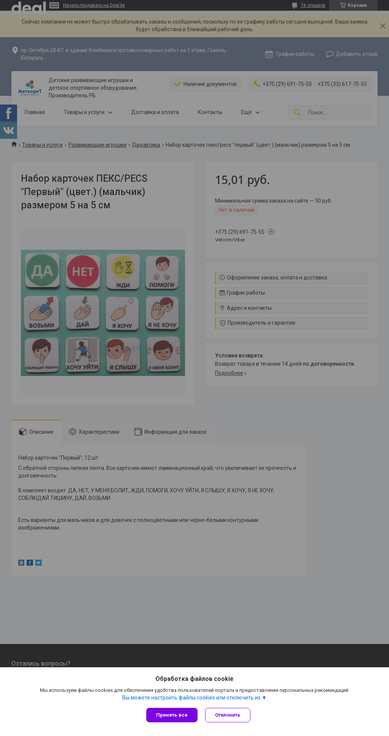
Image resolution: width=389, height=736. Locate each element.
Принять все (172, 715)
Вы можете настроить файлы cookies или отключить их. (192, 698)
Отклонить (227, 715)
